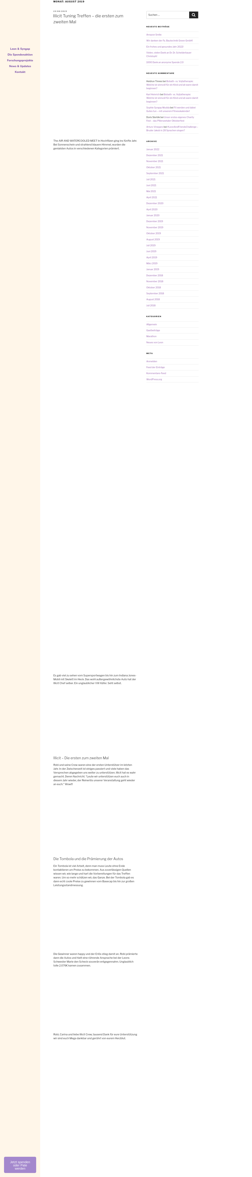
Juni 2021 (151, 185)
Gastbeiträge (153, 330)
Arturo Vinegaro (154, 126)
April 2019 (151, 257)
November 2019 (154, 227)
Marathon (151, 336)
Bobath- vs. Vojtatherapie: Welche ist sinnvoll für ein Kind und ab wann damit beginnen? (172, 85)
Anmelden (151, 361)
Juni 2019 (151, 251)
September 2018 (155, 293)
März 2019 (152, 263)
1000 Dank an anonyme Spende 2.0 (165, 62)
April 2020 (152, 209)
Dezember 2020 (154, 203)
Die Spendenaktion (20, 55)
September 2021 (155, 173)
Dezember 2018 (154, 275)
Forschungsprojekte (20, 60)
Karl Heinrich (153, 94)
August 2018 (153, 299)
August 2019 (153, 239)
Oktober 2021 (153, 167)
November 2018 (154, 281)
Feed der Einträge (155, 367)
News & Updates (20, 66)
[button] (20, 1165)
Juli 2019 (151, 245)
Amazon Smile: (154, 34)
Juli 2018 (151, 305)
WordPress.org (154, 379)
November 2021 (154, 161)
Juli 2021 (151, 179)
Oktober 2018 (153, 287)
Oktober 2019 (153, 233)
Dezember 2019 (154, 221)
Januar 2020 (153, 215)
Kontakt (20, 72)
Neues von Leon (154, 342)
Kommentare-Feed (156, 373)
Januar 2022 (152, 149)
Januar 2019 (152, 269)
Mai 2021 (151, 191)
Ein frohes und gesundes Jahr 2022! (165, 46)
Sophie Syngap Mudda (158, 107)
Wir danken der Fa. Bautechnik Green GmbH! (169, 40)
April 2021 (151, 197)
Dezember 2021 (154, 155)
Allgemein (151, 324)
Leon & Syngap (20, 49)
